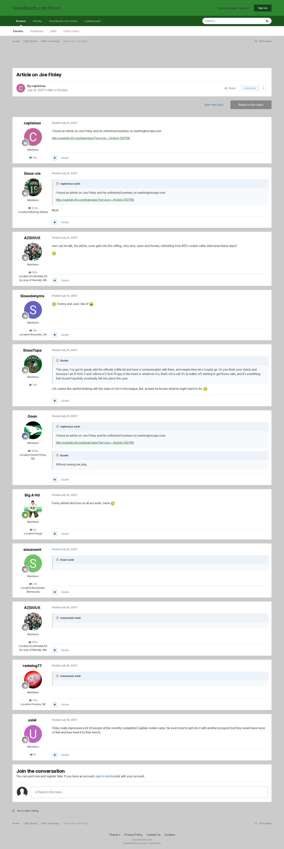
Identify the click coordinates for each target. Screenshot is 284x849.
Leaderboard (92, 21)
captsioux (38, 86)
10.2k (33, 207)
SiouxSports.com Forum (36, 7)
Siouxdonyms (32, 296)
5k (33, 529)
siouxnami (32, 549)
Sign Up (262, 7)
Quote (65, 157)
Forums (18, 31)
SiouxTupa (32, 350)
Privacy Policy (133, 834)
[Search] (222, 21)
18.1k (33, 272)
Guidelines (36, 31)
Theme (114, 834)
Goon (32, 416)
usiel (32, 720)
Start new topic (214, 104)
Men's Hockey (57, 90)
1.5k (33, 384)
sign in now (103, 776)
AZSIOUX (32, 238)
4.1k (33, 583)
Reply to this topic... (49, 792)
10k (33, 330)
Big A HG (32, 495)
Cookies (169, 834)
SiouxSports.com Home (63, 21)
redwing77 (32, 666)
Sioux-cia (32, 173)
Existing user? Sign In (234, 8)
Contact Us (153, 834)
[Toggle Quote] (58, 183)
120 (33, 157)
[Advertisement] (131, 58)
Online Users (71, 31)
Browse (21, 22)
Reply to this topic (251, 104)
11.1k (33, 700)
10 (33, 754)
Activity (37, 21)
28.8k (33, 450)
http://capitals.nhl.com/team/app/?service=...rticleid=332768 (91, 138)
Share (230, 88)
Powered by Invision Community (142, 843)
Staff (53, 31)
